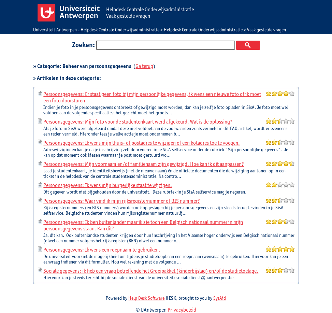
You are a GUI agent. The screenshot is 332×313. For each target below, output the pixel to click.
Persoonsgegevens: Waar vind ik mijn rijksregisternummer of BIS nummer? (121, 201)
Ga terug (144, 66)
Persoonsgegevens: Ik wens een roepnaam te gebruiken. (101, 249)
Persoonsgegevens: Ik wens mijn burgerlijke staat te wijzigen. (107, 185)
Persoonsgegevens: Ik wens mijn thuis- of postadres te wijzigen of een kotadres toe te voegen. (141, 143)
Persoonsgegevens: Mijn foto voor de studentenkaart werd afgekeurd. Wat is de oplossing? (137, 121)
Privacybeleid (182, 310)
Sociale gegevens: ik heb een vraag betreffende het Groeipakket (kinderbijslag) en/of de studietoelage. (150, 271)
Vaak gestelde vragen (266, 29)
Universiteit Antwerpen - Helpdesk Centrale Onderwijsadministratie (96, 29)
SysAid (219, 298)
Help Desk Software (146, 298)
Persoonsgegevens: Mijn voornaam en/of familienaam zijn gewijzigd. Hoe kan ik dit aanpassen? (143, 164)
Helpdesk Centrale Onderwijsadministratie (203, 29)
